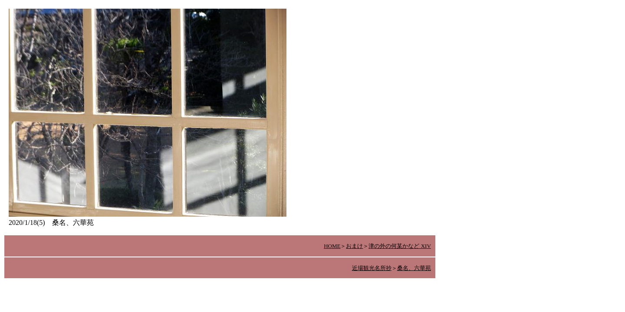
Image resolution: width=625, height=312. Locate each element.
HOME (332, 246)
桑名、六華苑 (414, 268)
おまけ (354, 246)
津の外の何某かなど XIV (399, 246)
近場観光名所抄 (371, 268)
